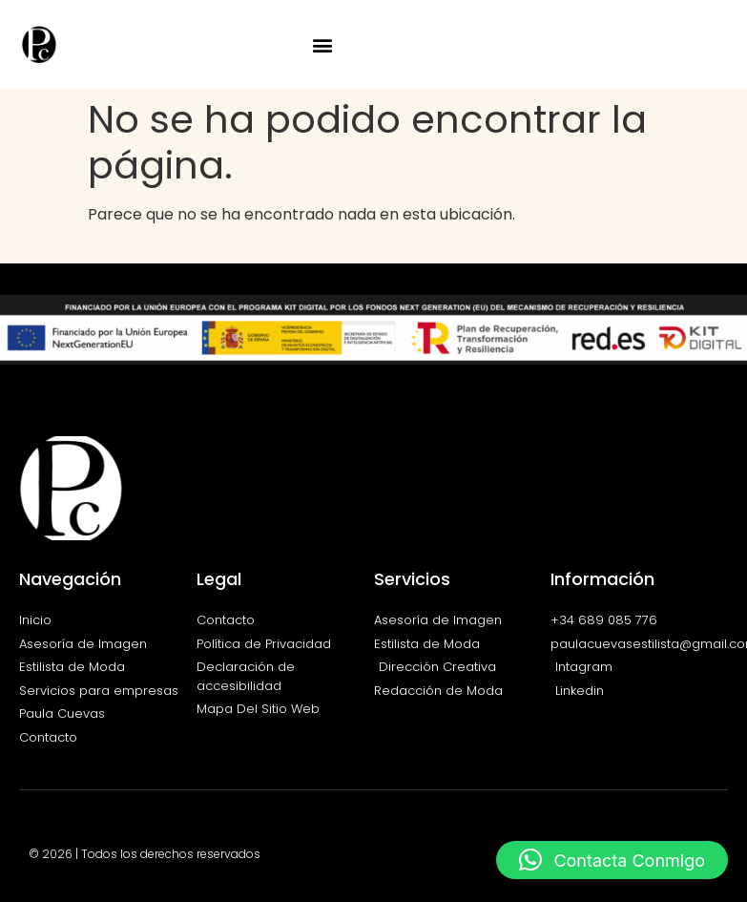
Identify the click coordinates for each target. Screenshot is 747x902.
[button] (323, 44)
